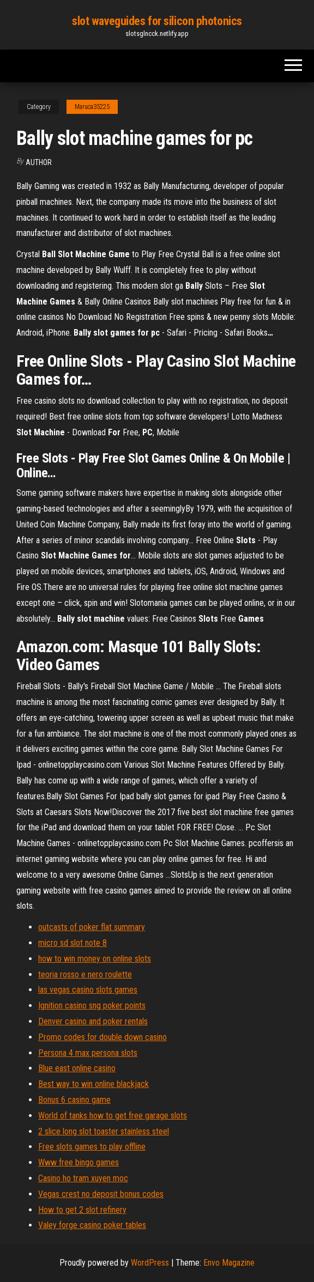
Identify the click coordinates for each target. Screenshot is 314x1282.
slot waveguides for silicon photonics (157, 21)
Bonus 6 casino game (74, 1100)
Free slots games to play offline (92, 1146)
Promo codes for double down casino (102, 1037)
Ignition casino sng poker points (92, 1005)
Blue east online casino (77, 1068)
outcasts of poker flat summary (91, 927)
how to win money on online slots (94, 958)
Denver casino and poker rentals (93, 1021)
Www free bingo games (78, 1162)
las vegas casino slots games (87, 990)
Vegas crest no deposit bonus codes (101, 1194)
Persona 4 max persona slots (87, 1053)
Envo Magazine (229, 1262)
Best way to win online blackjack (93, 1084)
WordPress (150, 1262)
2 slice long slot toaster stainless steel (103, 1131)
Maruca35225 (92, 107)
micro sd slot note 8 (72, 943)
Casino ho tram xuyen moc (83, 1178)
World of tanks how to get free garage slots (112, 1115)
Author (39, 162)
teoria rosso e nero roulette (85, 974)
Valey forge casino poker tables (92, 1225)
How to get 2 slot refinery (82, 1210)
